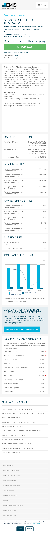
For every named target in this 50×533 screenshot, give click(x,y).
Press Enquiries (10, 496)
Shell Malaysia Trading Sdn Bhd (17, 409)
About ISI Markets (11, 471)
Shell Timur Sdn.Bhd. (11, 418)
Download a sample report (14, 58)
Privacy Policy (9, 511)
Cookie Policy (9, 516)
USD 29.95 (25, 47)
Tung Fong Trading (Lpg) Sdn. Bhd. (17, 448)
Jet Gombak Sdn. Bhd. (11, 452)
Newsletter (8, 491)
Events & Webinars (11, 486)
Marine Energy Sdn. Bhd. (13, 439)
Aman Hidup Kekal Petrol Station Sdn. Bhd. (21, 431)
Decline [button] (29, 528)
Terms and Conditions (13, 506)
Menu (42, 5)
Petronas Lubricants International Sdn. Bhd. (23, 413)
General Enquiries (11, 476)
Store (5, 501)
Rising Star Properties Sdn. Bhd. (16, 444)
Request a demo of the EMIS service (22, 329)
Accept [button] (20, 528)
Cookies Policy (36, 523)
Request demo (9, 481)
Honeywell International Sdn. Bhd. (18, 422)
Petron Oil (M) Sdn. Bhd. (13, 426)
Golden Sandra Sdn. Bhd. (13, 435)
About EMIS (8, 466)
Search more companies (14, 15)
